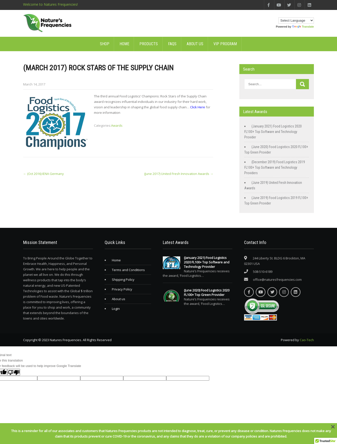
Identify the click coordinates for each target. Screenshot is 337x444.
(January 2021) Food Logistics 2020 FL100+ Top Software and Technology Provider (273, 131)
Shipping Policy (123, 279)
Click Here (197, 107)
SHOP (104, 43)
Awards (117, 125)
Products (148, 43)
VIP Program (225, 43)
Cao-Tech (307, 340)
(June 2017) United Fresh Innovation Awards (178, 173)
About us (195, 43)
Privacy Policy (122, 289)
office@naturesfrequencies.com (277, 279)
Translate (303, 26)
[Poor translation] (13, 372)
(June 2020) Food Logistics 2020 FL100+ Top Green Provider (206, 292)
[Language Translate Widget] (296, 20)
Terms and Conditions (128, 270)
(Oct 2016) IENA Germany (43, 173)
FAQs (172, 43)
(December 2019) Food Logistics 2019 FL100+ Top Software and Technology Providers (274, 167)
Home (124, 43)
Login (116, 308)
